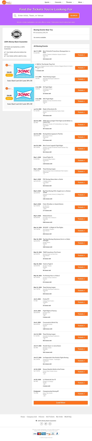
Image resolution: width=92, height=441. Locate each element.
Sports (48, 2)
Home (23, 417)
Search (73, 15)
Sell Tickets (50, 417)
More (81, 2)
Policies (41, 417)
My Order (59, 417)
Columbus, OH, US (41, 32)
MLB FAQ (68, 417)
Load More (60, 403)
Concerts (59, 2)
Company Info (32, 417)
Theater (70, 2)
